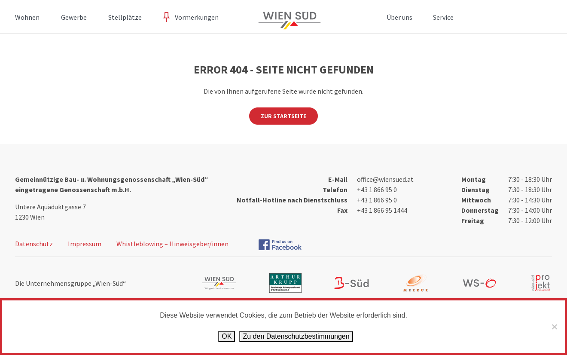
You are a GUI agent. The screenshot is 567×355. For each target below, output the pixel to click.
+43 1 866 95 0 (377, 189)
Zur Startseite (283, 116)
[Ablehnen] (554, 326)
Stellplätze (125, 17)
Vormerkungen (197, 17)
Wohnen (27, 17)
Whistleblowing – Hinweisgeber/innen (172, 243)
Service (443, 17)
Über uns (399, 17)
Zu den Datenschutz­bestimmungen (296, 336)
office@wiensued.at (385, 179)
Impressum (84, 243)
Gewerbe (74, 17)
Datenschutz (34, 243)
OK (227, 336)
